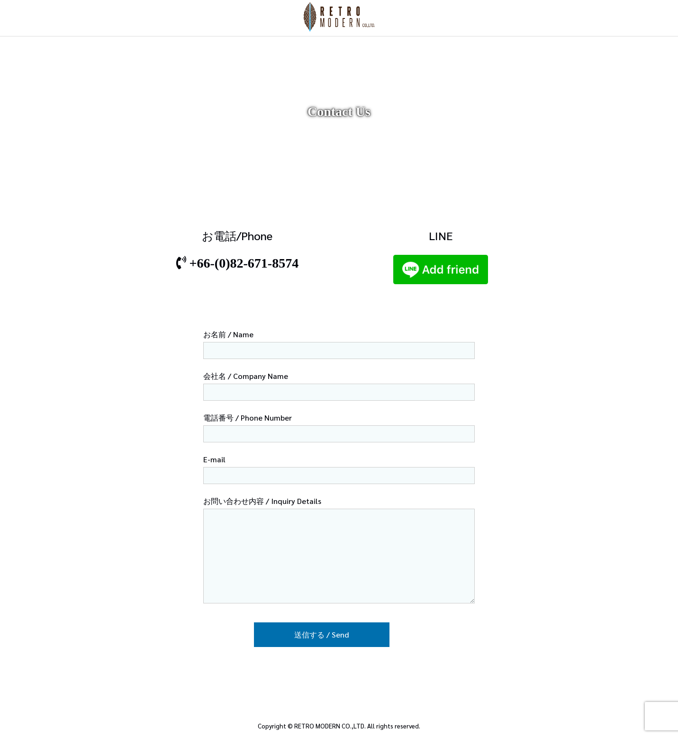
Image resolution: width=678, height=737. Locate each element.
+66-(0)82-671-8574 (244, 263)
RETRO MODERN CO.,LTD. (330, 726)
